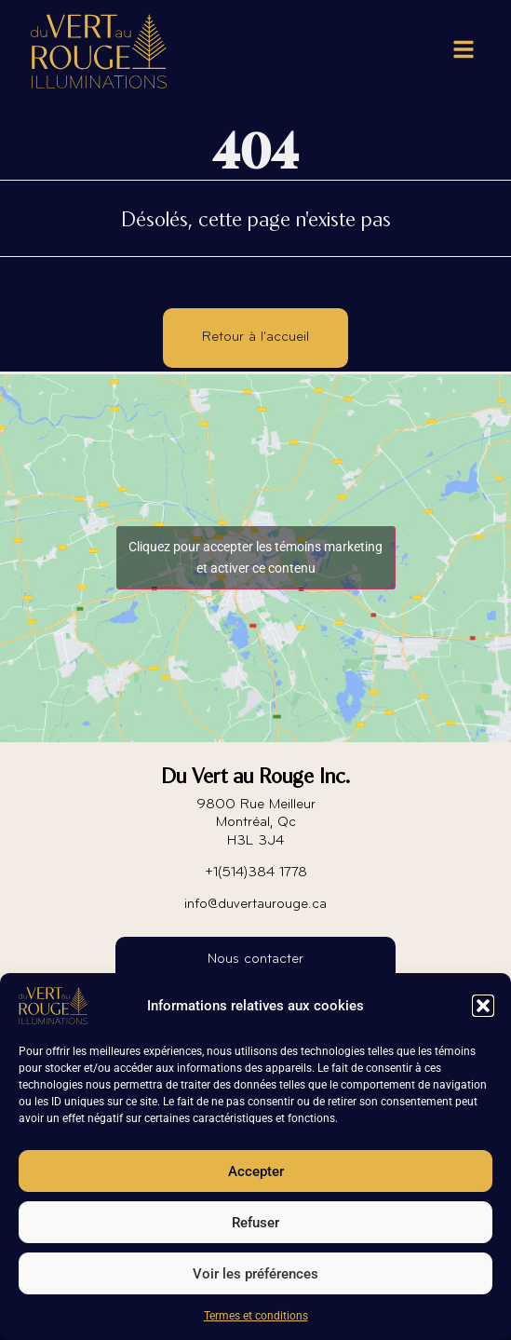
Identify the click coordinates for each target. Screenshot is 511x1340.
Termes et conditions (256, 1315)
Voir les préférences (255, 1274)
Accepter (256, 1171)
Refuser (255, 1222)
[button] (483, 1005)
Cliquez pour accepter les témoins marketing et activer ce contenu (255, 557)
